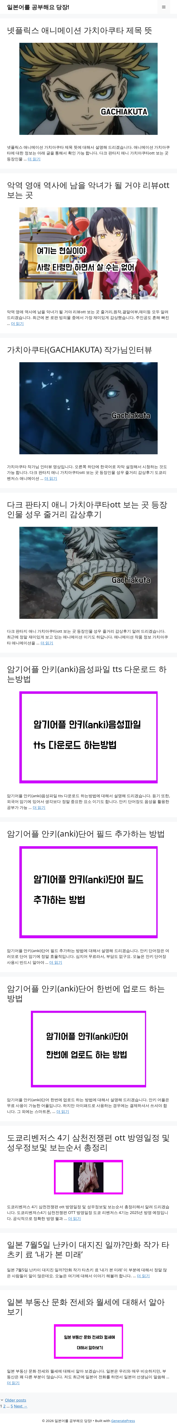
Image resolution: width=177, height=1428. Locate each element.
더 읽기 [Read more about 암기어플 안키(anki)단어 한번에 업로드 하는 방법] (62, 1111)
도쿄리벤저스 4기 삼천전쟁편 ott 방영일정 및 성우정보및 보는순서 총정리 (88, 1142)
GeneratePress (123, 1420)
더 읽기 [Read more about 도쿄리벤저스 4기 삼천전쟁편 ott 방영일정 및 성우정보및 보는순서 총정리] (74, 1218)
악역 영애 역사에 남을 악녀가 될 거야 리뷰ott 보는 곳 (88, 190)
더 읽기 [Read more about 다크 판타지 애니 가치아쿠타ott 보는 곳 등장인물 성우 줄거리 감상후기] (47, 643)
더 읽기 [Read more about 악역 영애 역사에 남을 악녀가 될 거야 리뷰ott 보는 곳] (17, 323)
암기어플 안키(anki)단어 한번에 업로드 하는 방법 (86, 993)
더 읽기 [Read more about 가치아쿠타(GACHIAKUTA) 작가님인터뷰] (50, 478)
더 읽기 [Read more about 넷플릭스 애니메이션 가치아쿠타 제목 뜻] (34, 159)
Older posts (15, 1400)
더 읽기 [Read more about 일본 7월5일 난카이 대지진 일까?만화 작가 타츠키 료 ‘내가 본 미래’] (143, 1275)
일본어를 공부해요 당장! (38, 7)
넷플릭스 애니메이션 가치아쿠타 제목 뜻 (79, 30)
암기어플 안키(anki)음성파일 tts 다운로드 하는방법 (87, 673)
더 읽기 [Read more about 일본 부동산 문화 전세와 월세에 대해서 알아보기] (13, 1382)
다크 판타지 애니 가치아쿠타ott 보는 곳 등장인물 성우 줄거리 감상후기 (87, 509)
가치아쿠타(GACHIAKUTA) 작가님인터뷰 (79, 349)
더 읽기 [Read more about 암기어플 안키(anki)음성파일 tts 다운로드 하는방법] (39, 807)
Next (20, 1406)
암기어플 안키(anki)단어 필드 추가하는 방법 (86, 833)
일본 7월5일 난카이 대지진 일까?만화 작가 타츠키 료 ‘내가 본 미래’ (88, 1249)
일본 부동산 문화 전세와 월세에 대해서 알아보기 (86, 1306)
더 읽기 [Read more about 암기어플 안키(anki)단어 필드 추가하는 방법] (55, 962)
